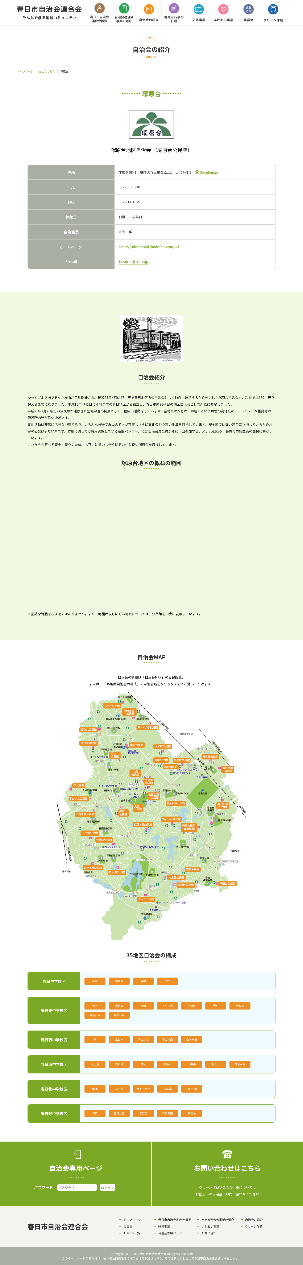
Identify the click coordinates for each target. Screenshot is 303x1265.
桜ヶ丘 (119, 1089)
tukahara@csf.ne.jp (133, 261)
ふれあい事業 (210, 1226)
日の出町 (191, 1089)
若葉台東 (119, 1015)
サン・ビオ (143, 1089)
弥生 (167, 981)
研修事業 (164, 1226)
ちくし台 (167, 1006)
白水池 (119, 1064)
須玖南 (119, 981)
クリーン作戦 (253, 1226)
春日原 (143, 1113)
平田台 (192, 1113)
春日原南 (167, 1113)
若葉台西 (95, 1015)
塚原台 (167, 1064)
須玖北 (167, 1089)
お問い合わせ (210, 1233)
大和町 (240, 1006)
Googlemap (209, 172)
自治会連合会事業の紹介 (218, 1219)
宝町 (143, 1006)
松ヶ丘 (216, 1064)
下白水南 (167, 1039)
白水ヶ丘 (191, 1039)
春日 (95, 1113)
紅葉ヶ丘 (239, 1064)
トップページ (25, 71)
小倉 (95, 981)
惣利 (143, 1064)
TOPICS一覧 (132, 1233)
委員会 (128, 1226)
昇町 (143, 981)
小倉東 (119, 1006)
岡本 (95, 1089)
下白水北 (143, 1039)
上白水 (119, 1039)
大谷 (95, 1006)
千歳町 (192, 1006)
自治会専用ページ (170, 1233)
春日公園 (119, 1113)
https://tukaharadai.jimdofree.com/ (146, 246)
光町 (216, 1006)
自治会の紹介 (47, 71)
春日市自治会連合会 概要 (174, 1219)
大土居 (95, 1064)
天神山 (192, 1064)
